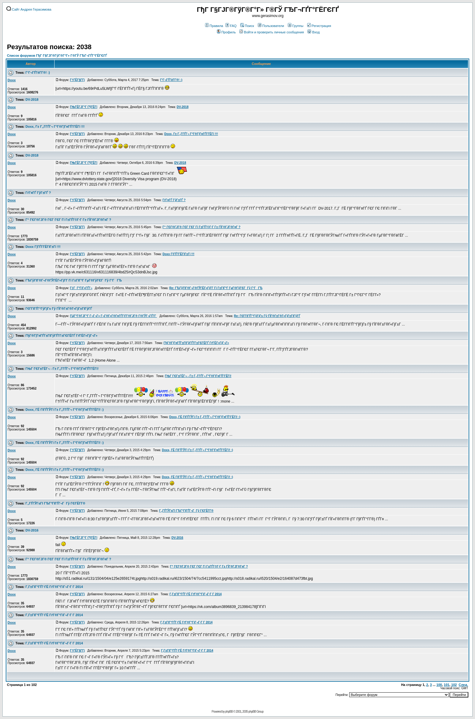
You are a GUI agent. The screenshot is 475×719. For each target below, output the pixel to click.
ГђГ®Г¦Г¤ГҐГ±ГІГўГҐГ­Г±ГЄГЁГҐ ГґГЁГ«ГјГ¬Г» (61, 335)
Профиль (226, 32)
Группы (296, 26)
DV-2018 (31, 99)
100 (439, 685)
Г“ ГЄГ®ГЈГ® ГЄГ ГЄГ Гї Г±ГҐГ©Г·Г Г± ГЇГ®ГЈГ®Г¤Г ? (68, 219)
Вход (313, 32)
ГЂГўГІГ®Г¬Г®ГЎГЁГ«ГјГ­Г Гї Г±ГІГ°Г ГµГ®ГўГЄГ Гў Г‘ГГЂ (73, 280)
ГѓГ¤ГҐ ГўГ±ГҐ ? (38, 192)
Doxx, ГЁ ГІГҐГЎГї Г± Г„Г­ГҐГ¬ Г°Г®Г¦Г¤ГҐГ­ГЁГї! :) (64, 409)
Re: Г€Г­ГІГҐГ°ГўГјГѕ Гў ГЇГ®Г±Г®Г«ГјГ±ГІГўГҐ (267, 316)
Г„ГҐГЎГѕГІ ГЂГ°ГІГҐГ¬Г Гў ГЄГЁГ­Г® (55, 503)
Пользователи (271, 26)
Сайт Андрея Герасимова (28, 9)
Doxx (12, 80)
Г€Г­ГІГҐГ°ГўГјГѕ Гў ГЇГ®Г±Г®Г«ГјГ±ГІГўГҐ (58, 308)
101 (446, 685)
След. (463, 685)
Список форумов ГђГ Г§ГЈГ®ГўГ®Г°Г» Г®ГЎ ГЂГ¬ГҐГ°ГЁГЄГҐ (57, 55)
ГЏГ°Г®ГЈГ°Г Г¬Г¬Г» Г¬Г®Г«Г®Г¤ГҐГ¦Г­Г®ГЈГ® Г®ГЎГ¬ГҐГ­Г (113, 316)
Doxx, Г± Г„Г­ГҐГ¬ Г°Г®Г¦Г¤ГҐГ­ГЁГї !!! (55, 126)
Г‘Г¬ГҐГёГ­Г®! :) (37, 72)
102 (454, 685)
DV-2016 (31, 530)
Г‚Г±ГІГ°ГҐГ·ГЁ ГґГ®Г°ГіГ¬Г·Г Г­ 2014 (54, 587)
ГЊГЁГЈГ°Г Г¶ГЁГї (83, 107)
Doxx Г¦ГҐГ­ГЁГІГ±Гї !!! (43, 246)
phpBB (229, 711)
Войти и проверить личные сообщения (271, 32)
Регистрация (319, 26)
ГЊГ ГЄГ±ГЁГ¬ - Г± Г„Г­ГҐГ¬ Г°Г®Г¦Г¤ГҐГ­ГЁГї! (61, 368)
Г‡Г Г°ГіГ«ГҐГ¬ (81, 288)
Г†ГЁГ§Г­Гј (77, 80)
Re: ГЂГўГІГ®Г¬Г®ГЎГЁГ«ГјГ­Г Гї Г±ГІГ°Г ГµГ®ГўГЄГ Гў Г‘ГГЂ (216, 288)
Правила (214, 26)
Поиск (247, 26)
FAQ (231, 26)
